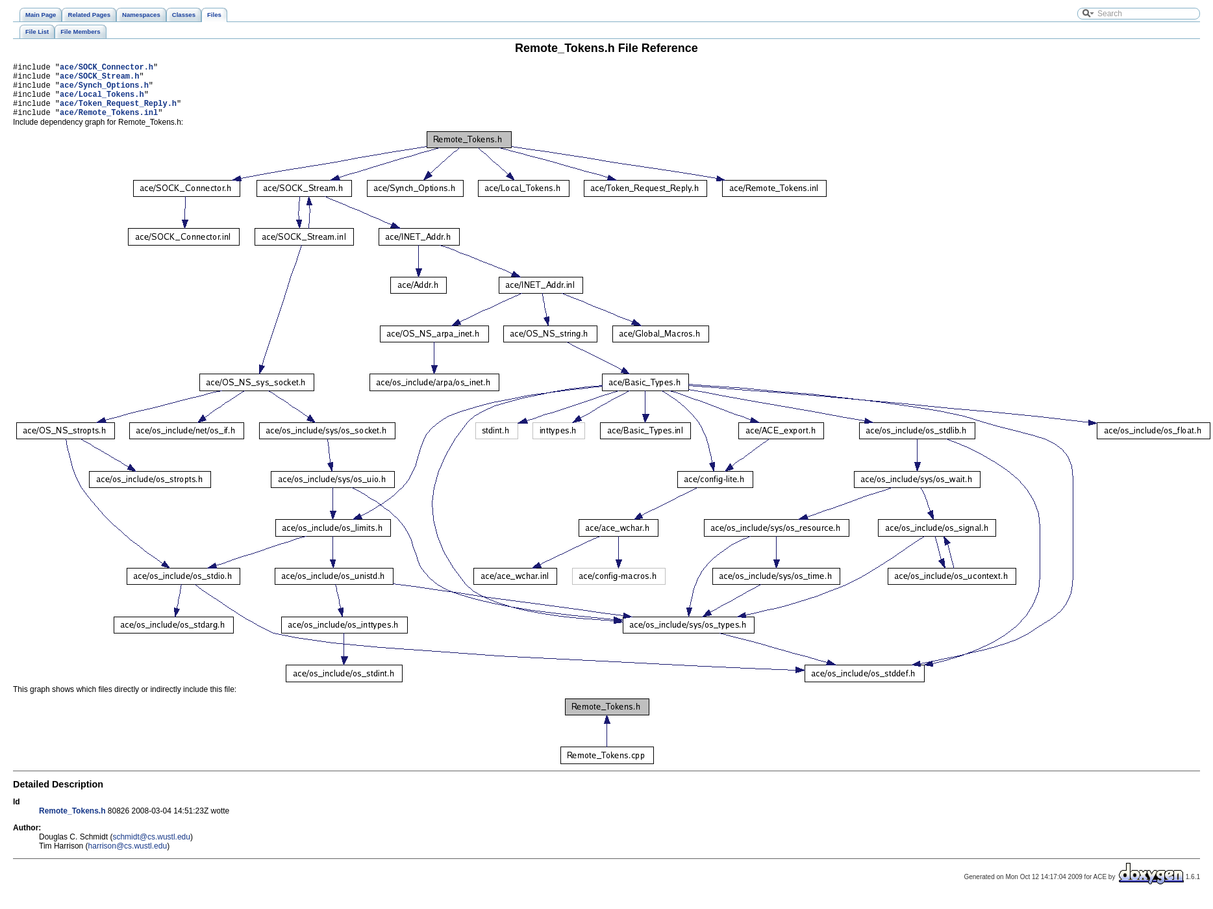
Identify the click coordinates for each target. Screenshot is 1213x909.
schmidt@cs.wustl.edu (151, 848)
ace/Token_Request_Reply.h (118, 112)
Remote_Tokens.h (72, 822)
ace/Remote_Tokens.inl (109, 123)
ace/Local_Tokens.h (102, 101)
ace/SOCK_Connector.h (106, 68)
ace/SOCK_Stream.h (99, 79)
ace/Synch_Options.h (104, 90)
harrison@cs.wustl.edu (128, 857)
